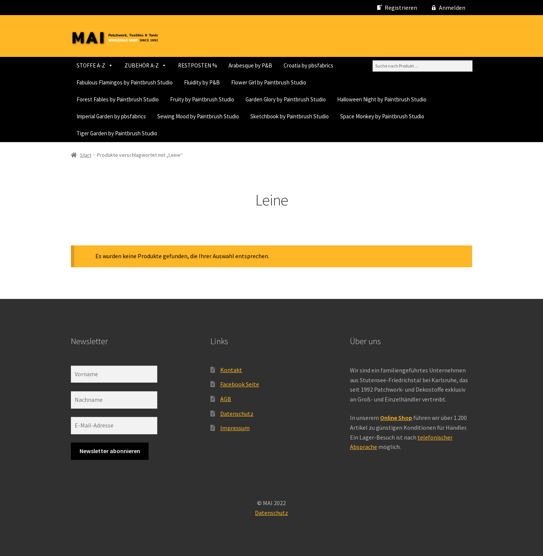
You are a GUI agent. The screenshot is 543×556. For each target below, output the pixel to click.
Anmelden (452, 7)
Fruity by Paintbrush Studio (202, 99)
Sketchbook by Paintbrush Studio (289, 116)
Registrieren (401, 7)
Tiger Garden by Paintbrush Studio (117, 133)
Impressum (235, 428)
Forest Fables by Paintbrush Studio (118, 99)
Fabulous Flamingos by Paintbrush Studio (125, 82)
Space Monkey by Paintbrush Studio (382, 116)
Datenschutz (236, 413)
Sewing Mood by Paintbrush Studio (198, 116)
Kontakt (231, 370)
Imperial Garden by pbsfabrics (111, 116)
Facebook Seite (239, 384)
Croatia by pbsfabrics (308, 65)
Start (85, 155)
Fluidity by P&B (202, 82)
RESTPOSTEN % (197, 65)
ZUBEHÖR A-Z (145, 65)
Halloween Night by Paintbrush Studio (381, 99)
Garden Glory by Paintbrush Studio (285, 99)
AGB (225, 399)
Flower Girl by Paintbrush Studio (268, 82)
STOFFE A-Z (95, 65)
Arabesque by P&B (250, 65)
